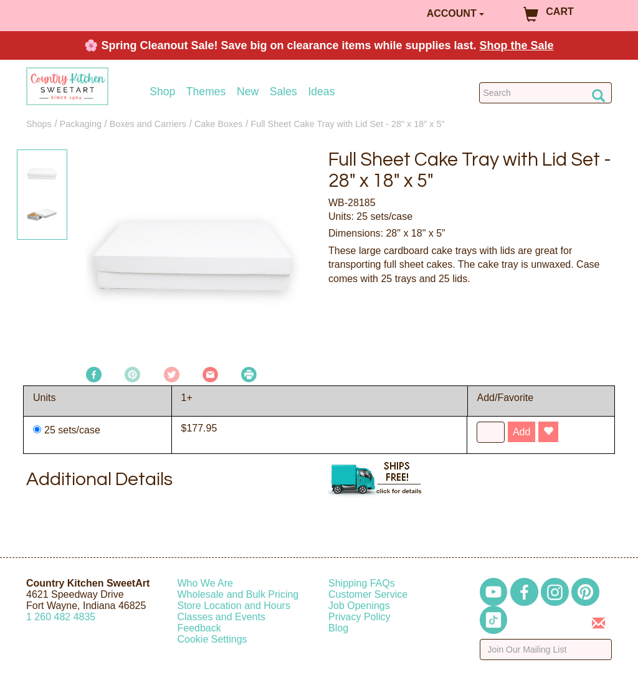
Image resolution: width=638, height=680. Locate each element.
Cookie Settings (212, 639)
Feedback (199, 628)
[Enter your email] (546, 649)
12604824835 (60, 617)
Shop (162, 92)
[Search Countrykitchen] (545, 92)
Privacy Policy (359, 617)
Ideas (321, 92)
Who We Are (206, 583)
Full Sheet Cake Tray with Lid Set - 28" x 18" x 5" (347, 124)
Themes (206, 92)
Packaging (81, 124)
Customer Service (367, 594)
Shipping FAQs (361, 583)
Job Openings (359, 605)
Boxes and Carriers (148, 124)
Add (521, 432)
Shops (39, 124)
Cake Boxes (218, 124)
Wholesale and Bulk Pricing (238, 594)
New (248, 92)
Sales (283, 92)
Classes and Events (221, 617)
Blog (338, 628)
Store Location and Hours (234, 605)
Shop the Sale (517, 45)
